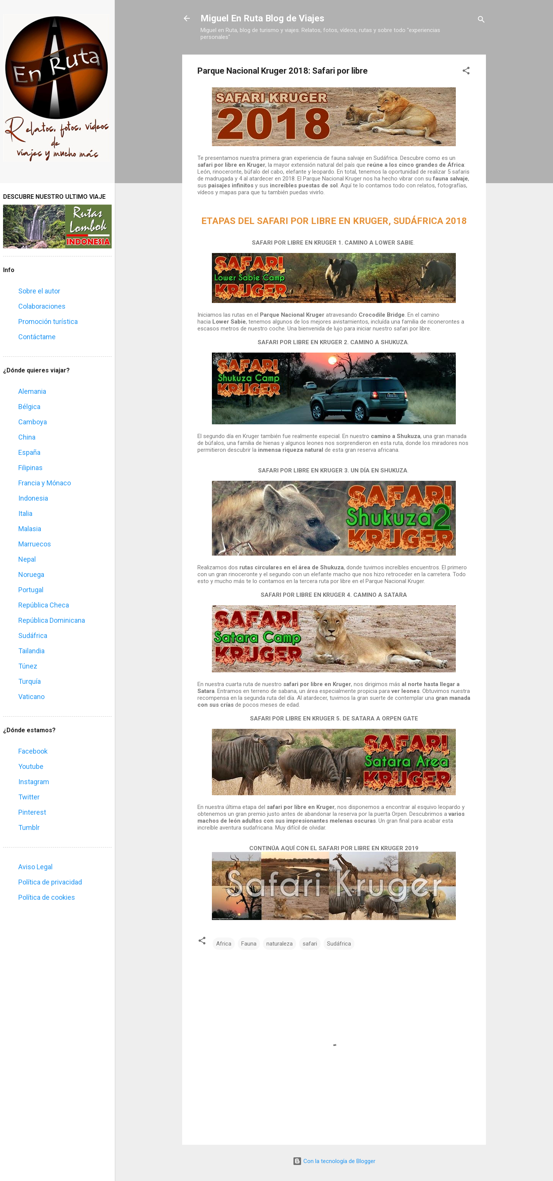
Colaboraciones (42, 306)
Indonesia (33, 498)
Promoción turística (48, 321)
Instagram (33, 782)
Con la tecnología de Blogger (334, 1161)
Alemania (32, 391)
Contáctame (37, 337)
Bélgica (29, 407)
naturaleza (279, 943)
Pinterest (32, 812)
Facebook (33, 751)
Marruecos (34, 544)
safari (310, 943)
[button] (466, 72)
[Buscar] (481, 20)
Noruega (31, 574)
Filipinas (30, 468)
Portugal (30, 590)
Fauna (248, 943)
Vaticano (31, 697)
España (29, 452)
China (26, 437)
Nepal (27, 559)
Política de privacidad (50, 882)
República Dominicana (51, 620)
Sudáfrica (339, 943)
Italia (25, 513)
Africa (223, 943)
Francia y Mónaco (44, 483)
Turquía (29, 681)
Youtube (30, 766)
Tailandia (31, 651)
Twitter (29, 797)
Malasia (29, 529)
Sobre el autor (39, 291)
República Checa (43, 605)
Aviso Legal (35, 867)
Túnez (27, 666)
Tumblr (29, 827)
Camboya (32, 422)
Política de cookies (46, 897)
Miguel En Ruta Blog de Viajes (262, 18)
